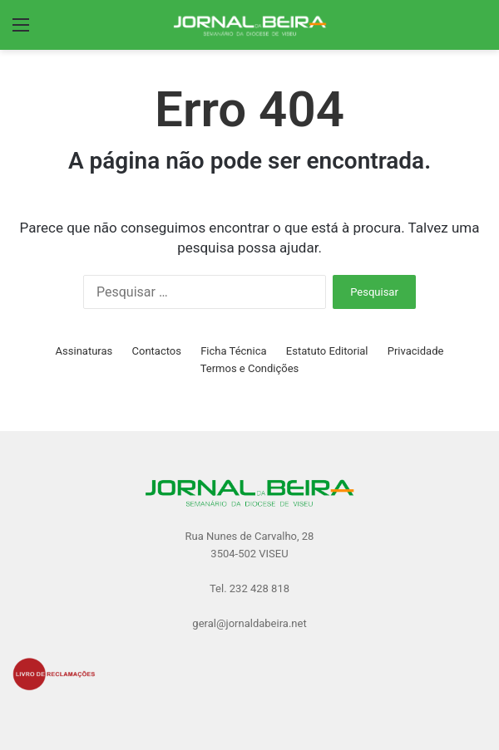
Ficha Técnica (233, 351)
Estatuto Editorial (327, 351)
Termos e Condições (249, 368)
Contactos (156, 351)
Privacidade (416, 351)
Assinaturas (84, 351)
